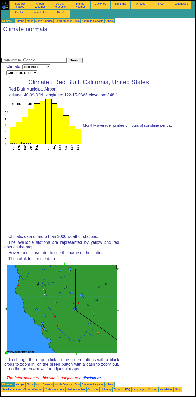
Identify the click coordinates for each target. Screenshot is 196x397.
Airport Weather (40, 5)
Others (109, 20)
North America (44, 20)
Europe (20, 20)
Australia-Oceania (92, 20)
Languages (181, 3)
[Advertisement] (94, 46)
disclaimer (92, 378)
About (60, 12)
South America (63, 20)
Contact (19, 12)
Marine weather (80, 5)
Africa (29, 20)
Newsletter (39, 12)
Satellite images (20, 5)
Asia (77, 20)
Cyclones (100, 3)
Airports (140, 3)
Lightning (120, 3)
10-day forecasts (60, 5)
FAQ (161, 3)
